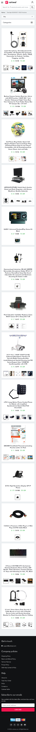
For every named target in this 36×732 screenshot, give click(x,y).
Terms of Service (6, 662)
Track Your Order (6, 681)
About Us (4, 678)
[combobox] (18, 16)
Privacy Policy (5, 665)
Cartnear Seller (5, 689)
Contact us (4, 686)
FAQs (3, 683)
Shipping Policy (5, 656)
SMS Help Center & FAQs (8, 667)
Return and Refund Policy (8, 659)
